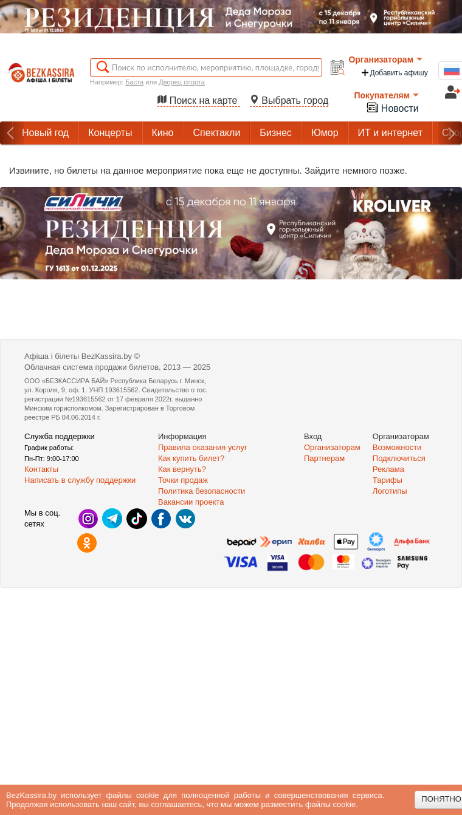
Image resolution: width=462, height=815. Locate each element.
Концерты (110, 133)
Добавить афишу (393, 72)
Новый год (45, 133)
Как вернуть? (182, 469)
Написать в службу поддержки (80, 480)
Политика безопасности (201, 491)
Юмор (325, 133)
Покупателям (386, 95)
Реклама (388, 469)
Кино (163, 133)
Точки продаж (183, 480)
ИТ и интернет (390, 133)
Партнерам (324, 458)
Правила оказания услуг (202, 447)
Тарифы (387, 480)
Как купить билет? (191, 458)
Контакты (41, 469)
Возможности (397, 447)
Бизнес (276, 133)
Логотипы (390, 491)
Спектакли (217, 133)
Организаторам (385, 59)
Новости (392, 107)
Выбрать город (289, 100)
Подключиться (399, 458)
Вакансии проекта (191, 501)
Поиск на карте (198, 100)
